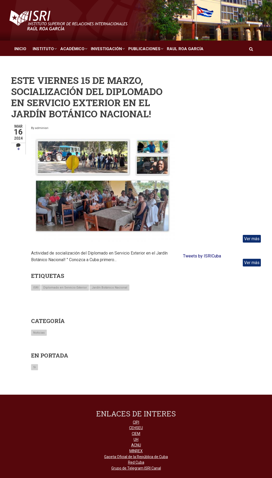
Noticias (39, 332)
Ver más (252, 238)
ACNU (136, 445)
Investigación (106, 48)
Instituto (43, 48)
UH (136, 439)
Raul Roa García (185, 48)
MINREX (136, 451)
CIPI (136, 422)
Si (34, 367)
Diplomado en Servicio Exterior (65, 287)
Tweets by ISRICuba (202, 256)
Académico (72, 48)
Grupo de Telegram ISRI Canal (136, 468)
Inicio (20, 48)
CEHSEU (136, 428)
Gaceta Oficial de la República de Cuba (136, 457)
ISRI (36, 287)
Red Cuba (136, 462)
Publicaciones (144, 48)
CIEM (136, 434)
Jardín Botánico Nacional (109, 287)
